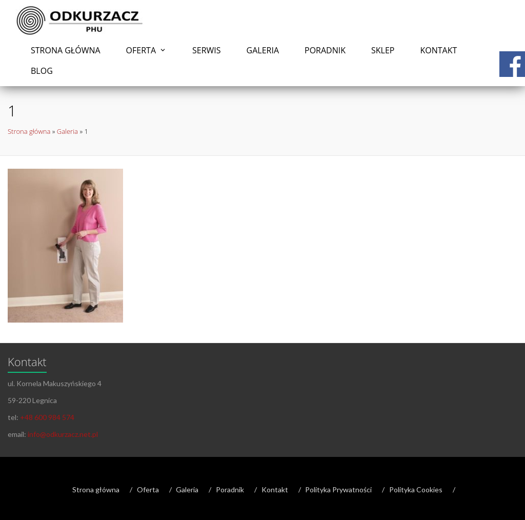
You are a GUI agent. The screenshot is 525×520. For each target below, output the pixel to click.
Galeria (263, 50)
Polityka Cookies (415, 489)
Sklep (382, 50)
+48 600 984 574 (47, 417)
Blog (42, 70)
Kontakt (438, 50)
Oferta (141, 50)
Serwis (206, 50)
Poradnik (325, 50)
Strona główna (65, 50)
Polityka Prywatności (338, 489)
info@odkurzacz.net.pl (63, 434)
